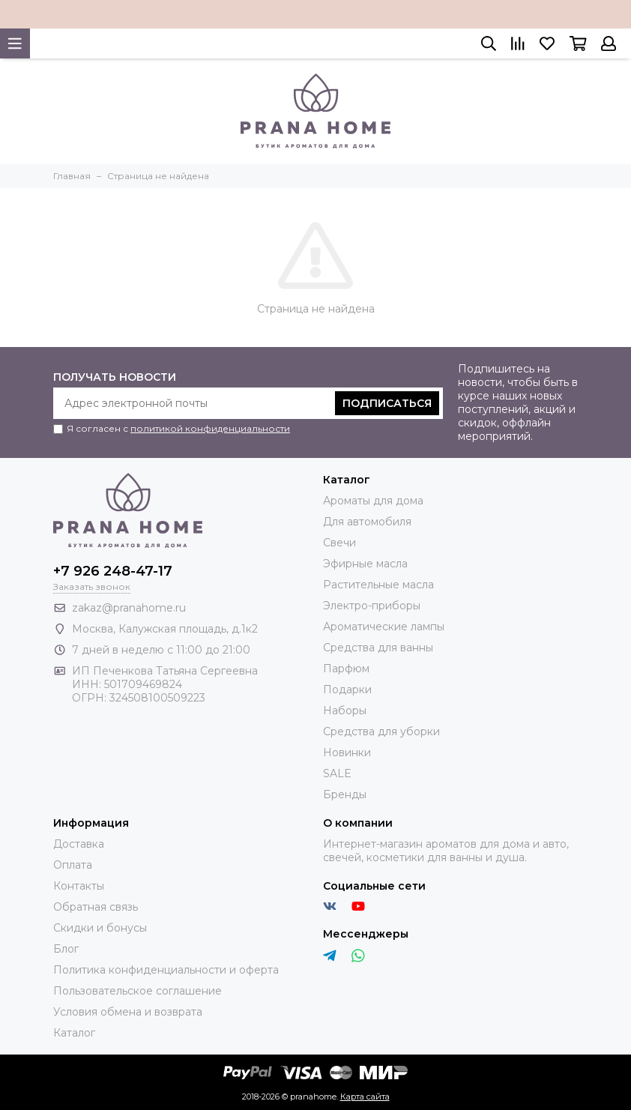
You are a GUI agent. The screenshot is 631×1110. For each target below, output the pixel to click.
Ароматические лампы (383, 626)
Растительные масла (378, 584)
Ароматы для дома (373, 500)
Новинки (347, 752)
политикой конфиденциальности (210, 428)
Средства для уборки (381, 731)
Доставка (78, 844)
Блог (66, 949)
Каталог (74, 1033)
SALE (337, 773)
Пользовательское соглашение (137, 991)
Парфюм (346, 668)
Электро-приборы (371, 605)
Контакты (78, 886)
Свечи (339, 542)
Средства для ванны (378, 647)
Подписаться (387, 403)
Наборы (344, 710)
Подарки (347, 689)
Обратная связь (95, 907)
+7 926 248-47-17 (112, 571)
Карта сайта (365, 1096)
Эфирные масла (365, 563)
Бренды (344, 794)
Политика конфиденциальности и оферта (166, 970)
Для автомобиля (367, 521)
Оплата (72, 865)
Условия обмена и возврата (127, 1012)
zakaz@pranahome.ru (129, 608)
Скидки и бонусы (100, 928)
